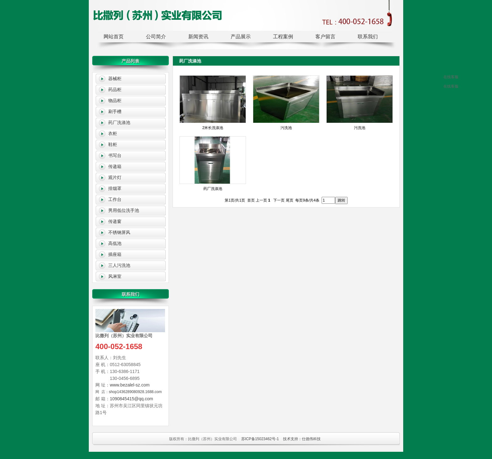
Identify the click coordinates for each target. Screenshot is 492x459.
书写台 (114, 155)
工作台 (114, 199)
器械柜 (114, 78)
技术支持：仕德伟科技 (302, 439)
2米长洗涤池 (212, 128)
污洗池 (286, 128)
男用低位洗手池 (123, 210)
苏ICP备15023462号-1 (260, 439)
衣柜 (112, 133)
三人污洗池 (119, 265)
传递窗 (114, 221)
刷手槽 (114, 111)
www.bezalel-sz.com (130, 384)
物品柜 (114, 100)
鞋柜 (112, 144)
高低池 (114, 243)
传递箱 (114, 166)
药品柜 (114, 89)
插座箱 (114, 254)
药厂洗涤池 (119, 122)
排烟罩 (114, 188)
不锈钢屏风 (119, 232)
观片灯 (114, 177)
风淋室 (114, 276)
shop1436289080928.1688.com (135, 392)
